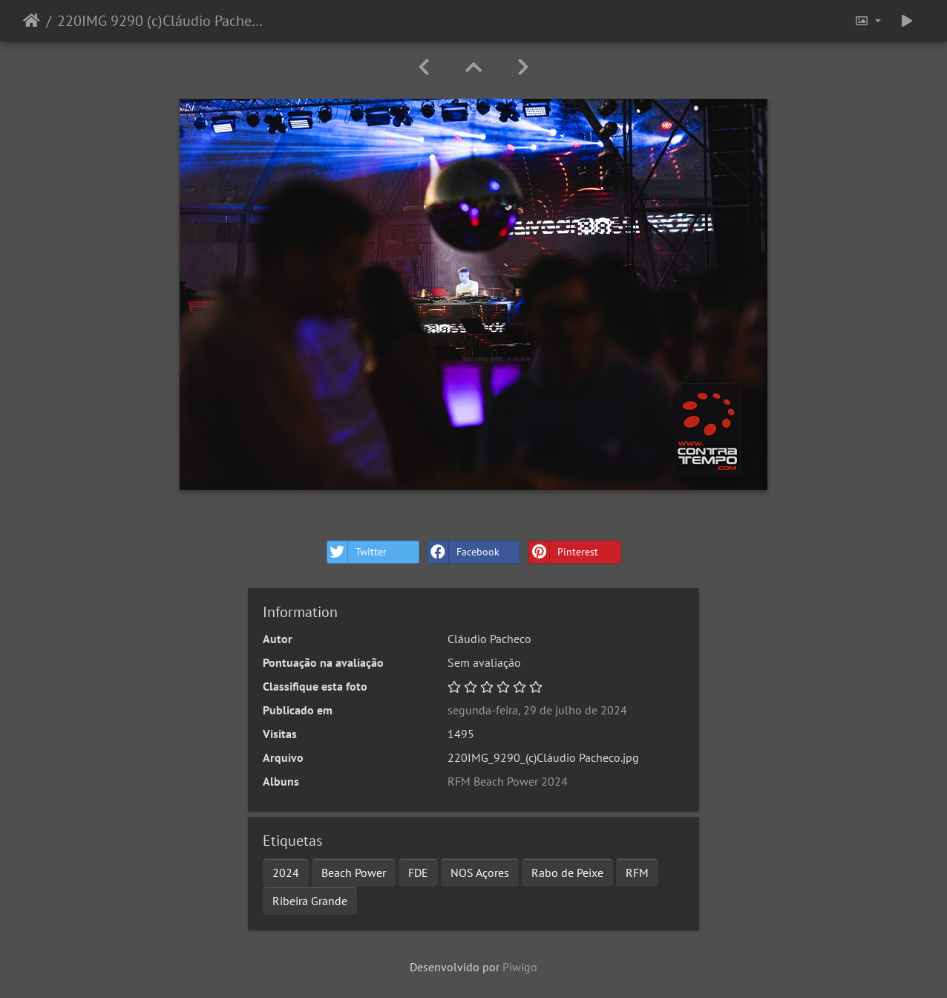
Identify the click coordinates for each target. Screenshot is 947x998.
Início (31, 21)
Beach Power (353, 872)
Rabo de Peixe (567, 872)
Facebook (463, 552)
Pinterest (563, 552)
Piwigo (519, 966)
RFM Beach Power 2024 (508, 781)
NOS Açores (479, 872)
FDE (418, 872)
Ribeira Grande (309, 900)
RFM (637, 872)
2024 (285, 872)
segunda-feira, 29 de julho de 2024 (537, 709)
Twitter (357, 552)
